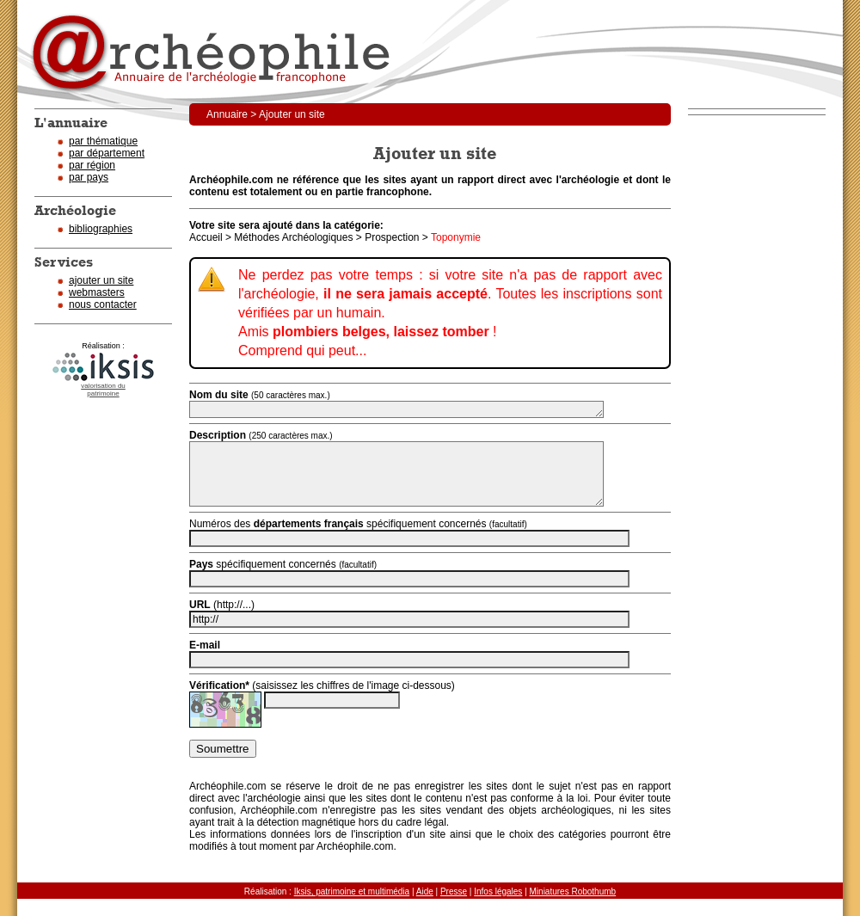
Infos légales (498, 891)
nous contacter (103, 304)
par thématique (103, 141)
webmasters (97, 292)
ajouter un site (101, 280)
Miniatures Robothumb (573, 891)
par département (106, 153)
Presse (453, 891)
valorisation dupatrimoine (103, 389)
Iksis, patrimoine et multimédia (352, 891)
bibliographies (100, 229)
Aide (424, 891)
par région (92, 165)
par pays (88, 177)
